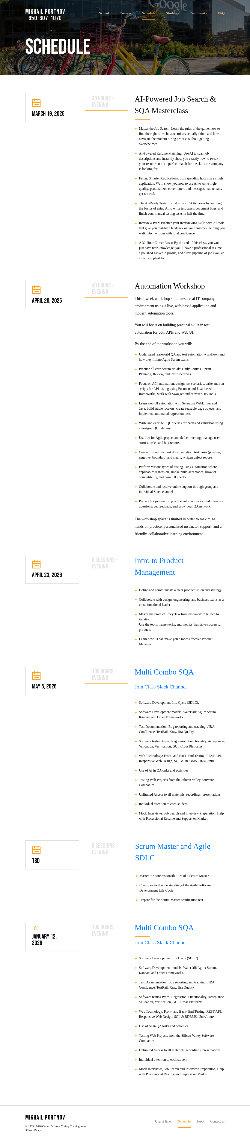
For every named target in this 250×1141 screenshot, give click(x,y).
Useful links (163, 1121)
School (104, 13)
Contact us (217, 1121)
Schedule (148, 13)
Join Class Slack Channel (161, 687)
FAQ (221, 13)
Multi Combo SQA (164, 672)
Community (198, 13)
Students (172, 13)
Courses (125, 13)
